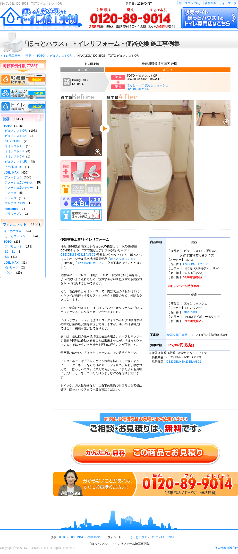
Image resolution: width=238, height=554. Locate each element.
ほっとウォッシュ (121, 258)
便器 (6, 119)
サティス (11, 198)
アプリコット (13, 246)
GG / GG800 (13, 141)
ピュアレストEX (15, 136)
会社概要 (210, 3)
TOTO (8, 126)
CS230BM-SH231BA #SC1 (77, 254)
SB (7, 257)
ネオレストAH (14, 146)
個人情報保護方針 (226, 548)
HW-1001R (190, 312)
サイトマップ (228, 3)
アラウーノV (13, 213)
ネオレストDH (14, 156)
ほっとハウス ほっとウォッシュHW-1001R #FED (147, 87)
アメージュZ (13, 177)
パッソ (9, 272)
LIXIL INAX (11, 172)
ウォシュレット (14, 224)
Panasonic (11, 209)
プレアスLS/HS (15, 203)
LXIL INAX (168, 537)
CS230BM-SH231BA (196, 264)
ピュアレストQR (16, 130)
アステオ (11, 192)
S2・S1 (10, 251)
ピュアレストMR (16, 161)
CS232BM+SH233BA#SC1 (183, 361)
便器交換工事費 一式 (180, 335)
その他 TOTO (13, 167)
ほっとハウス (12, 231)
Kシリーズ (11, 267)
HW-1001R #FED (89, 263)
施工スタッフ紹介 (190, 3)
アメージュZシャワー (19, 187)
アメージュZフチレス (19, 182)
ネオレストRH (14, 151)
